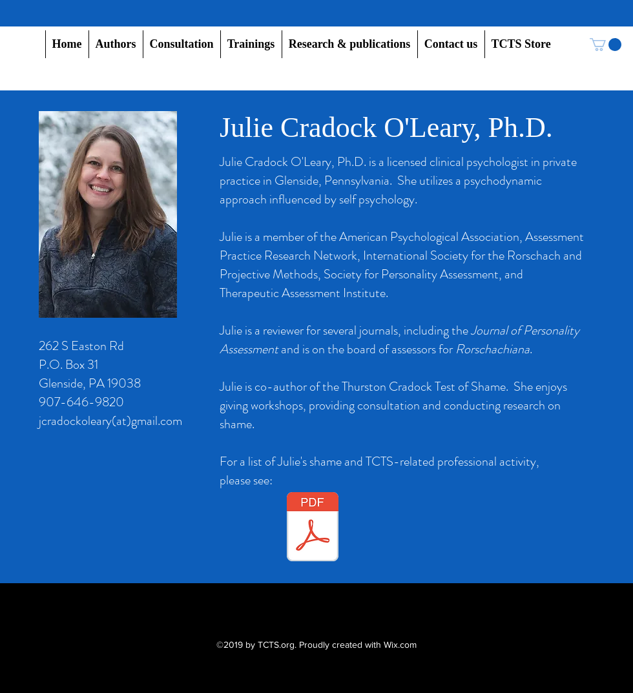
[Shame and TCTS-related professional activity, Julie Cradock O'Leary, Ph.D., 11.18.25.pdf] (313, 528)
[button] (115, 44)
